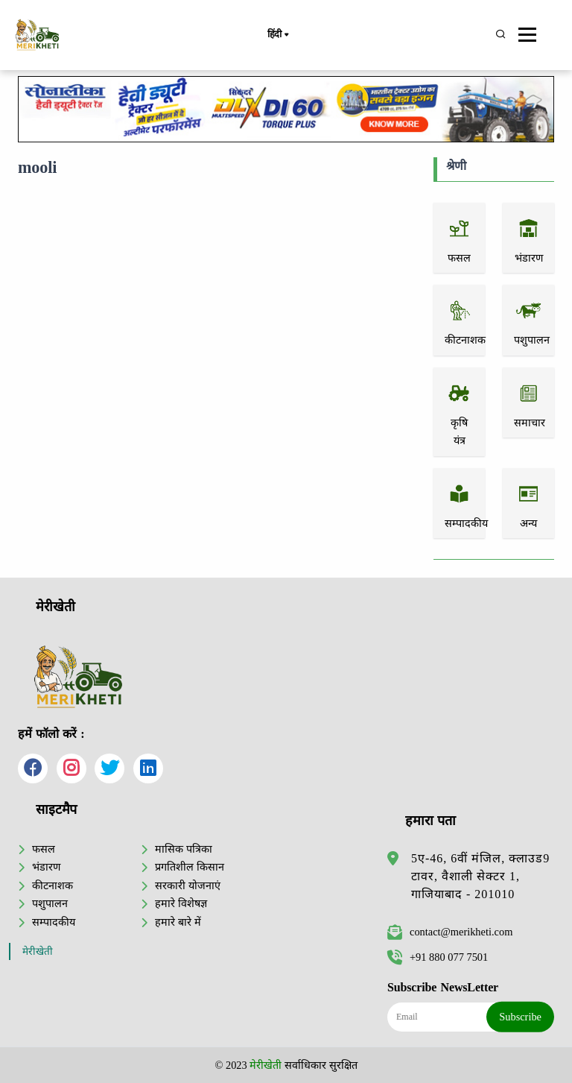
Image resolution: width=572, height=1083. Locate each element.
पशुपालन (50, 903)
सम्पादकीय (53, 922)
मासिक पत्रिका (183, 849)
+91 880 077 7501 (437, 957)
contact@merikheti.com (449, 932)
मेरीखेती (37, 951)
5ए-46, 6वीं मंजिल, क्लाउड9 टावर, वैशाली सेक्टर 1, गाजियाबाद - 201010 (480, 876)
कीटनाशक (52, 885)
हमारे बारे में (177, 922)
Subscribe (520, 1017)
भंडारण (46, 867)
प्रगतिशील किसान (189, 867)
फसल (43, 849)
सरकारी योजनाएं (187, 885)
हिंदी (277, 35)
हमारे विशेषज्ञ (181, 903)
